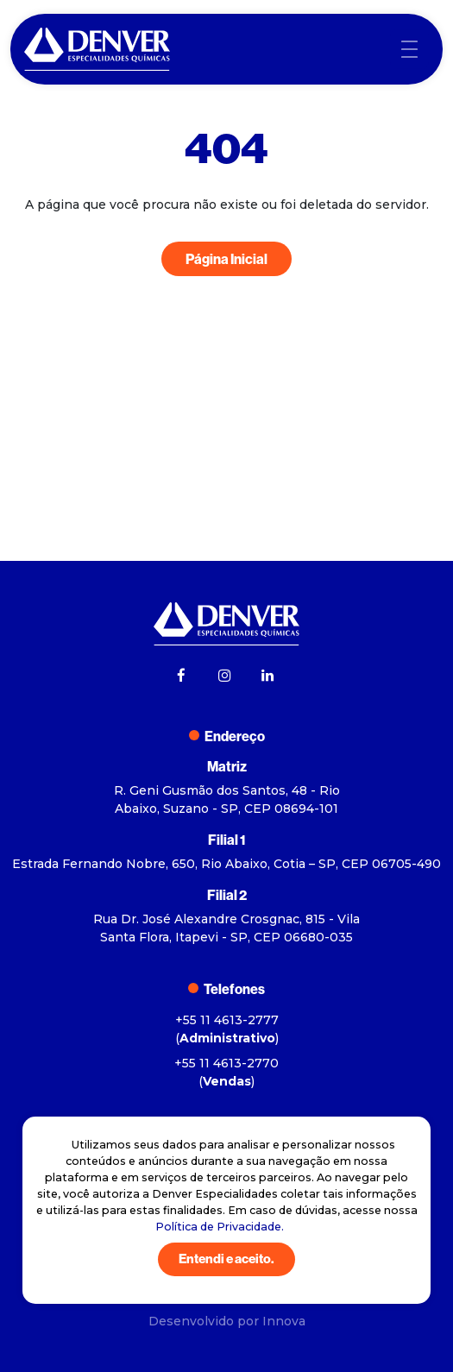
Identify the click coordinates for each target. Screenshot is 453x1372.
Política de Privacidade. (219, 1226)
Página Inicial (226, 258)
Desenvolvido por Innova (226, 1321)
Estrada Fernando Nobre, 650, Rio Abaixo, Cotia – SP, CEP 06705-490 (226, 864)
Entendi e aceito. (226, 1258)
